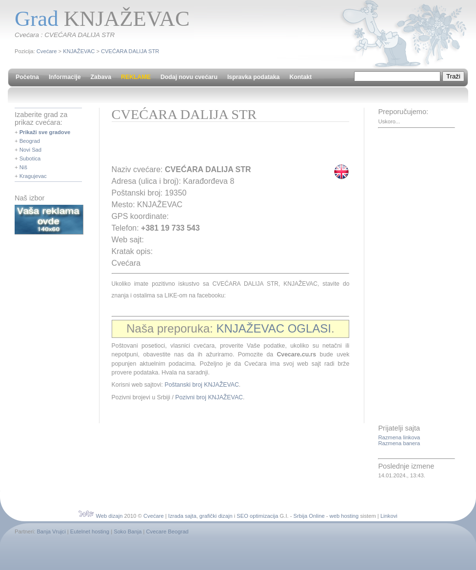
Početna (27, 77)
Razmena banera (399, 443)
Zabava (101, 77)
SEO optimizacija (257, 516)
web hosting (344, 516)
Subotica (30, 158)
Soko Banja (127, 531)
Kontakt (300, 77)
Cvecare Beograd (167, 531)
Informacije (65, 77)
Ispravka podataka (253, 77)
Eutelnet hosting (89, 531)
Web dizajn (109, 516)
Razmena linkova (399, 437)
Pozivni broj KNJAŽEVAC (209, 397)
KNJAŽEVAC (79, 51)
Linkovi (388, 516)
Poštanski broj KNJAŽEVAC (201, 384)
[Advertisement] (226, 146)
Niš (23, 167)
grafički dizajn (216, 516)
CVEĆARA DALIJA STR (130, 51)
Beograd (30, 141)
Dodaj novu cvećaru (189, 77)
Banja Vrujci (51, 531)
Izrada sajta (182, 516)
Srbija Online (309, 516)
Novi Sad (30, 150)
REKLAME (136, 77)
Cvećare (47, 51)
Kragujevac (33, 176)
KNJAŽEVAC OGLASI (273, 328)
